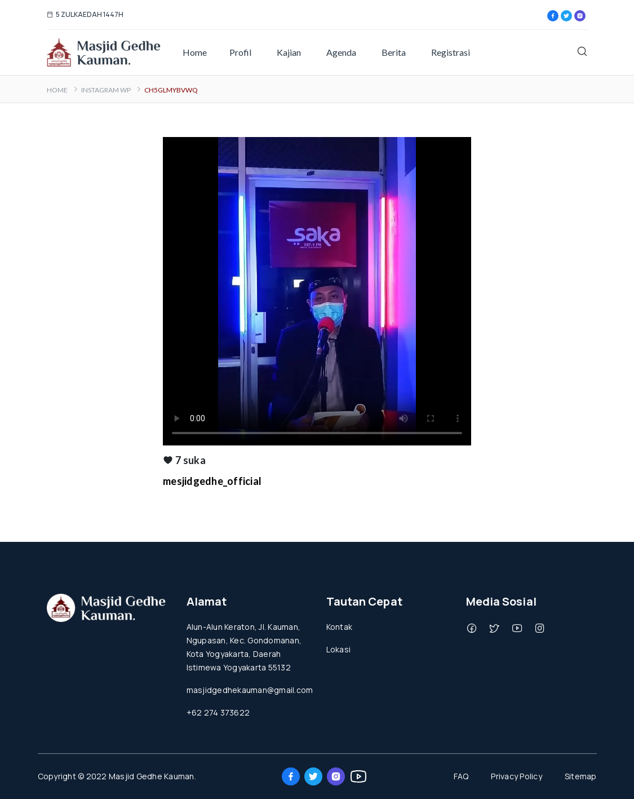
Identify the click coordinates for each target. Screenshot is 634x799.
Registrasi (450, 52)
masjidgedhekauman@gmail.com (250, 690)
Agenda (341, 52)
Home (195, 52)
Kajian (289, 52)
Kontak (339, 626)
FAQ (461, 776)
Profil (240, 52)
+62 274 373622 (218, 712)
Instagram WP (106, 90)
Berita (394, 52)
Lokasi (338, 649)
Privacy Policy (516, 776)
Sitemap (581, 776)
